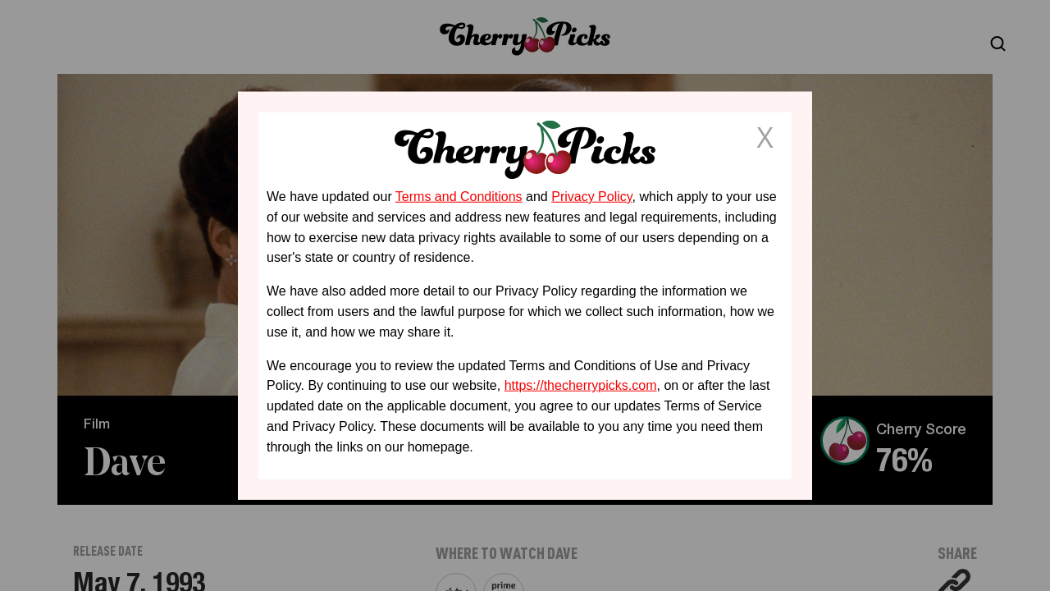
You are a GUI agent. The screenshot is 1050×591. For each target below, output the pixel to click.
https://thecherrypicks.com (580, 385)
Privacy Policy (591, 197)
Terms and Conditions (459, 197)
